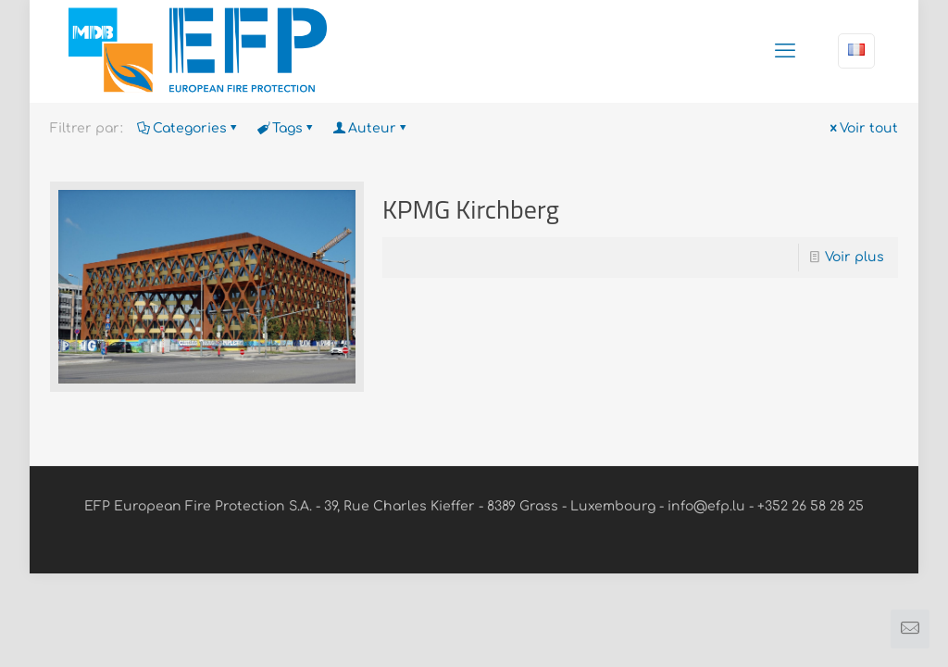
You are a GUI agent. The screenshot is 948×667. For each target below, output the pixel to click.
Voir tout (862, 128)
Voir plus (854, 257)
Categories (188, 128)
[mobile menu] (785, 51)
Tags (286, 128)
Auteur (370, 128)
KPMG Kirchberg (470, 209)
